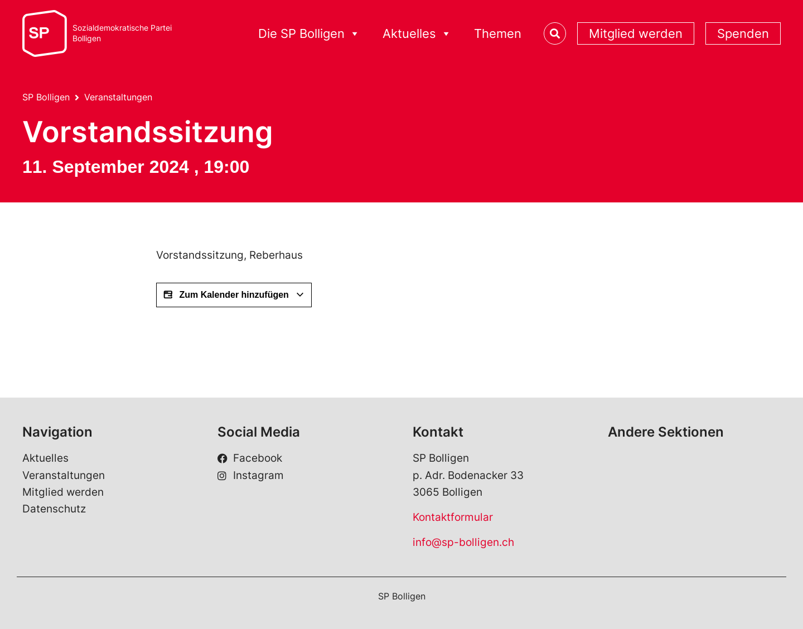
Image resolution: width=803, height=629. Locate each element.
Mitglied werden (636, 33)
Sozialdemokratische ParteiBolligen (122, 33)
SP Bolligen (46, 97)
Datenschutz (54, 508)
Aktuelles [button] (417, 33)
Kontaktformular (453, 517)
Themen (497, 33)
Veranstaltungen (118, 97)
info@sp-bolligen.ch (463, 542)
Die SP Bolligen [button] (309, 33)
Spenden (743, 33)
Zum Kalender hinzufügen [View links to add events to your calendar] (233, 295)
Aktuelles (45, 458)
